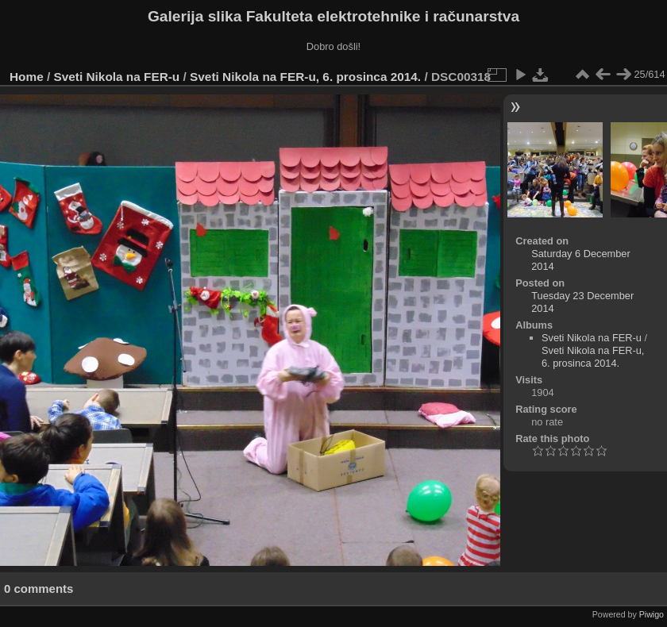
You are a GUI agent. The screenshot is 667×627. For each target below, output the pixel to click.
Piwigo (651, 614)
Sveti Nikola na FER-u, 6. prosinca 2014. (305, 76)
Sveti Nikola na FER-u (117, 76)
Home (27, 76)
